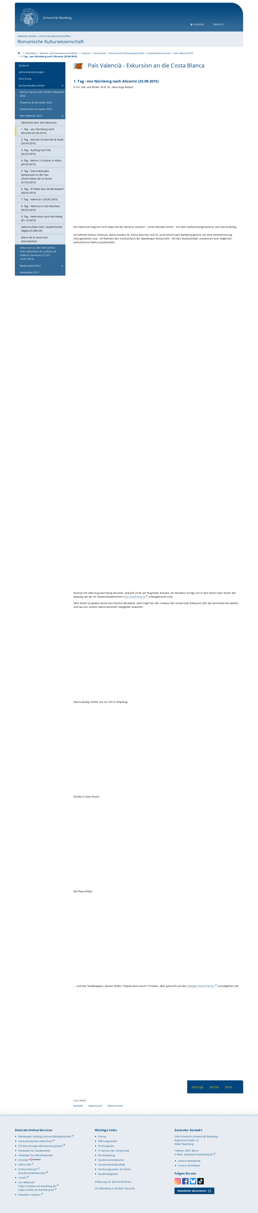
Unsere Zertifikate (189, 1165)
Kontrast (198, 24)
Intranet (23, 1160)
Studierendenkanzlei (111, 1160)
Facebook (185, 1181)
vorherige (197, 1087)
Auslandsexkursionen (159, 53)
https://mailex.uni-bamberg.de (37, 1186)
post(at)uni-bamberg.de (198, 1154)
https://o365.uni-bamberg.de (36, 1190)
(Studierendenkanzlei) (31, 1173)
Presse (102, 1136)
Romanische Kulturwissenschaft (51, 41)
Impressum (95, 1105)
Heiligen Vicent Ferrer (201, 986)
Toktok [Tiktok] (200, 1181)
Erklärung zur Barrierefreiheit (113, 1181)
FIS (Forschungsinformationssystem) (40, 1146)
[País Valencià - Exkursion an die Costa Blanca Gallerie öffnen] (77, 66)
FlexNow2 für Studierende (34, 1150)
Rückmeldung (106, 1155)
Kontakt (78, 1105)
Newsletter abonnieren (191, 1190)
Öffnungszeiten (107, 1141)
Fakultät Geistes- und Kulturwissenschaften (44, 36)
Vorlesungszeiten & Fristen (114, 1169)
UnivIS (22, 1177)
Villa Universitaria (134, 596)
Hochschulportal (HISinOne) (35, 1141)
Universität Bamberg (47, 19)
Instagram (178, 1181)
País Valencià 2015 (184, 53)
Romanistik (100, 53)
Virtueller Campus (29, 1194)
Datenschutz (115, 1105)
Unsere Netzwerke (189, 1161)
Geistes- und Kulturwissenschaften (59, 53)
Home (228, 1087)
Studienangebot (108, 1174)
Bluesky (193, 1181)
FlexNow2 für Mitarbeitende (35, 1155)
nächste (214, 1087)
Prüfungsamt (106, 1146)
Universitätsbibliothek (111, 1164)
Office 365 (24, 1164)
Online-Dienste (27, 1169)
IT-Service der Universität (113, 1150)
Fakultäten (31, 53)
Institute (85, 53)
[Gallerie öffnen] (158, 157)
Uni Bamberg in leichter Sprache (115, 1188)
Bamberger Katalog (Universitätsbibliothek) (44, 1136)
